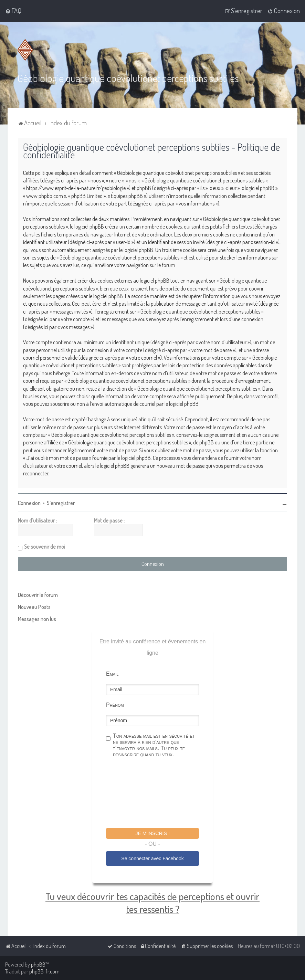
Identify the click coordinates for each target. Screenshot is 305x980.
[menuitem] (13, 10)
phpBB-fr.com (44, 971)
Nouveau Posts (34, 606)
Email (112, 674)
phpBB (38, 964)
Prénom (115, 705)
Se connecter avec (152, 858)
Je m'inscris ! (152, 833)
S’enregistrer (61, 502)
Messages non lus (37, 618)
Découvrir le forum (38, 594)
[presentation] (158, 794)
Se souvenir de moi (44, 546)
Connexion (29, 502)
